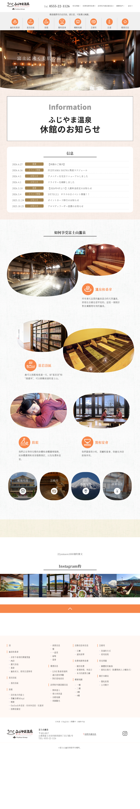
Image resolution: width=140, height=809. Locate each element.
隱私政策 (105, 732)
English (65, 772)
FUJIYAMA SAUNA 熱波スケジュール (67, 170)
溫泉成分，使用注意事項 (21, 722)
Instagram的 (125, 784)
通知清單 (81, 705)
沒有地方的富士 (17, 746)
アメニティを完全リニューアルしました (68, 176)
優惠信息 (54, 717)
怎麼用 (102, 696)
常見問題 (76, 6)
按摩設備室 (16, 760)
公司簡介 (105, 736)
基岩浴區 (13, 728)
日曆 (79, 702)
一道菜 (55, 703)
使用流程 (105, 705)
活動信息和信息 (81, 696)
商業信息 (56, 696)
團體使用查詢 (107, 717)
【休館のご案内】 (57, 164)
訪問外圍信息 (89, 785)
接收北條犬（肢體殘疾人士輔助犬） (116, 720)
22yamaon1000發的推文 (70, 605)
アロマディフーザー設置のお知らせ (66, 206)
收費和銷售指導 (89, 6)
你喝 (54, 707)
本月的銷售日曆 (83, 724)
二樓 (79, 739)
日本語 (57, 772)
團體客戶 (120, 6)
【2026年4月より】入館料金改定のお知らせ (70, 188)
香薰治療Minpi (17, 749)
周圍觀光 (56, 752)
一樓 (79, 736)
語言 (130, 6)
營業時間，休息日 (84, 720)
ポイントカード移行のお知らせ (63, 200)
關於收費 (81, 717)
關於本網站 (104, 727)
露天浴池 (15, 715)
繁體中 (73, 772)
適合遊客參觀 (58, 726)
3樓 (78, 743)
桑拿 (13, 718)
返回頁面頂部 (70, 660)
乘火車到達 (57, 744)
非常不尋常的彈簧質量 (20, 708)
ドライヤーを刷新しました (61, 182)
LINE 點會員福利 (60, 722)
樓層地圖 (79, 730)
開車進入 (56, 741)
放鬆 (11, 740)
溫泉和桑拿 (14, 702)
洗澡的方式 (106, 702)
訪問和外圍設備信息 (106, 6)
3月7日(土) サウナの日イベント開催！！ (69, 194)
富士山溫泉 (18, 6)
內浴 (13, 711)
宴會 (54, 710)
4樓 (78, 746)
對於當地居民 (58, 729)
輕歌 (13, 752)
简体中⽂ (81, 772)
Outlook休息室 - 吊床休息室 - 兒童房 (27, 756)
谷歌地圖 (56, 748)
